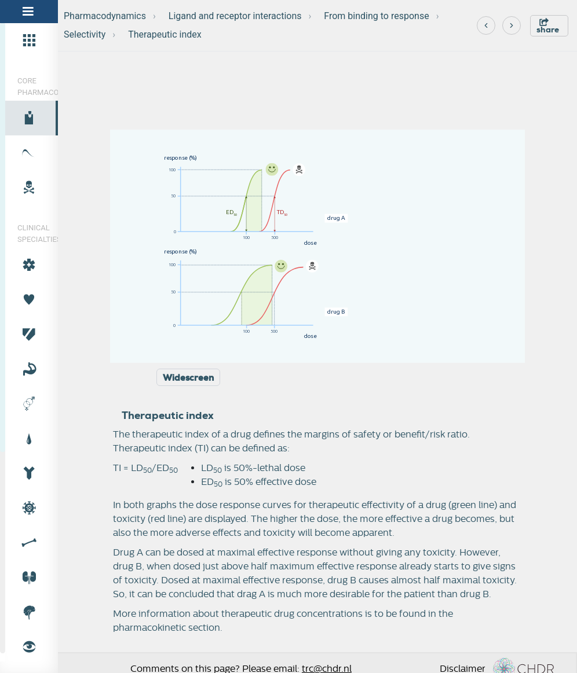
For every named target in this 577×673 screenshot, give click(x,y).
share (547, 26)
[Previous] (486, 25)
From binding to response (376, 15)
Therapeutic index (165, 34)
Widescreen (188, 378)
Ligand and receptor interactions (235, 15)
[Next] (511, 25)
